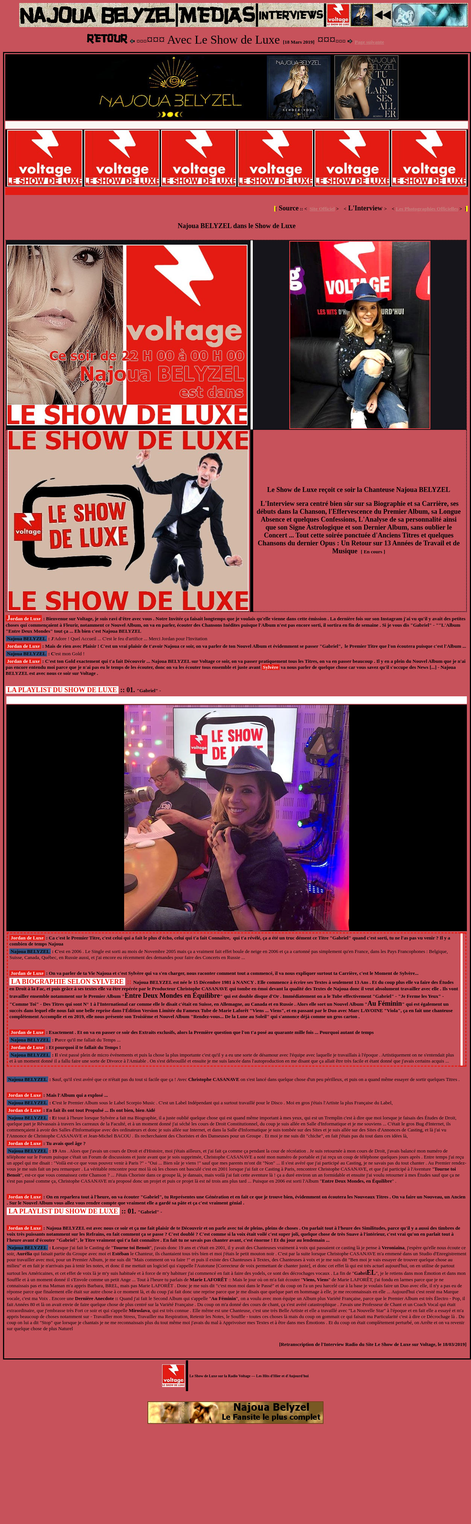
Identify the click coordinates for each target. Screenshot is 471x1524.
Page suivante (369, 42)
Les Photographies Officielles (427, 209)
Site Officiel (322, 209)
